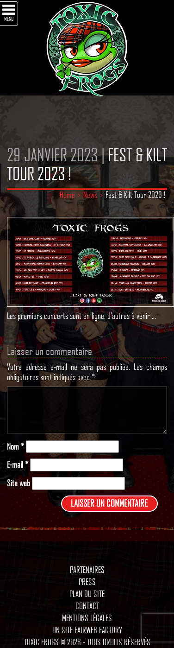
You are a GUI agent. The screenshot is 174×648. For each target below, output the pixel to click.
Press (87, 582)
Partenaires (87, 570)
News (90, 195)
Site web (18, 483)
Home (67, 195)
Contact (87, 606)
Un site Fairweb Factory (87, 630)
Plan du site (87, 594)
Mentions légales (87, 618)
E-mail (17, 465)
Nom (15, 446)
